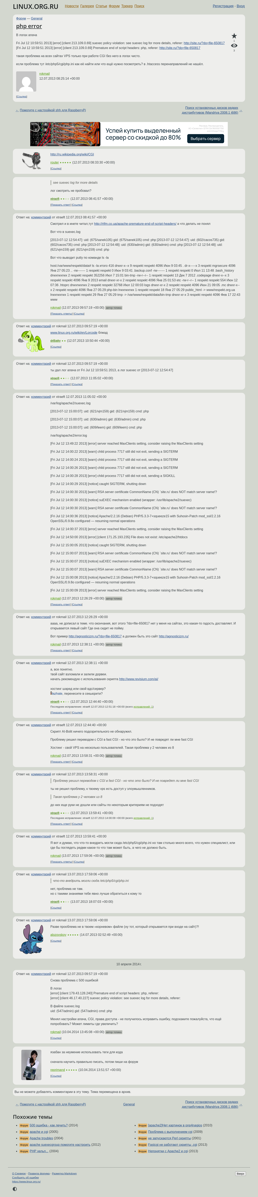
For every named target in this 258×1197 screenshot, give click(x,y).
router (54, 162)
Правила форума (39, 1173)
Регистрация (223, 6)
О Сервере (19, 1173)
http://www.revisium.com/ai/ (138, 679)
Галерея (87, 6)
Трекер (127, 6)
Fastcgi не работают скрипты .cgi (172, 1144)
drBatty (55, 340)
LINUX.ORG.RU (35, 6)
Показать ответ (60, 204)
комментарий (41, 217)
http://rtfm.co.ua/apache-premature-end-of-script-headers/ (135, 223)
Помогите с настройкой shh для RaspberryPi (53, 110)
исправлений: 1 (143, 706)
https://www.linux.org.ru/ (26, 1181)
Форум (114, 6)
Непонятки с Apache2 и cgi (168, 1151)
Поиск (139, 6)
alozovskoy (58, 934)
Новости (72, 6)
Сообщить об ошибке (25, 1177)
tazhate (57, 693)
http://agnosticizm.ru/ (174, 636)
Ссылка (21, 96)
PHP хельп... (39, 1151)
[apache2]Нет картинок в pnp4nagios (175, 1125)
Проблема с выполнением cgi (170, 1131)
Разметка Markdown (64, 1173)
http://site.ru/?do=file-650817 (204, 43)
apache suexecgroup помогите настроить (60, 1144)
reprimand (57, 1070)
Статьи (101, 6)
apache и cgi (39, 1131)
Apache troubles (41, 1138)
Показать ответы (61, 313)
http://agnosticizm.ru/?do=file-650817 (95, 636)
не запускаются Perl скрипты (169, 1138)
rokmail (44, 73)
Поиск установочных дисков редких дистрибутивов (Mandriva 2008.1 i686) (210, 110)
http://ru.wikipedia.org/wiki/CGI (72, 154)
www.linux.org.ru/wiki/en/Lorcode (73, 332)
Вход (241, 6)
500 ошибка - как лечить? (49, 1125)
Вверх (240, 1173)
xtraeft (54, 198)
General (37, 18)
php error (29, 26)
